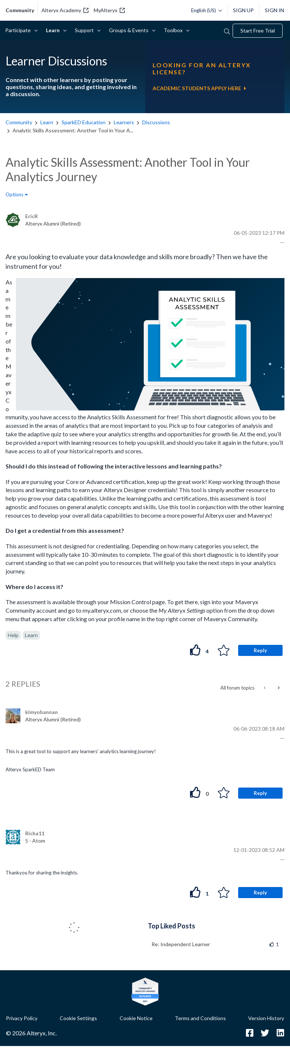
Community (19, 122)
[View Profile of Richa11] (34, 833)
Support (85, 30)
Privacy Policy (21, 1018)
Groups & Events (130, 30)
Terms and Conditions (200, 1018)
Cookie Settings (78, 1018)
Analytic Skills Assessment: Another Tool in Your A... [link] (73, 130)
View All (216, 925)
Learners (124, 122)
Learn (54, 30)
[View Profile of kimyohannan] (41, 712)
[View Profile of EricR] (31, 216)
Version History (266, 1018)
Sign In (274, 10)
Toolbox (174, 30)
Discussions (156, 122)
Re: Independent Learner (180, 944)
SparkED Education (83, 122)
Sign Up (243, 10)
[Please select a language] (205, 10)
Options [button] (14, 194)
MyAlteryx (109, 10)
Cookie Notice (136, 1018)
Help (13, 635)
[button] (281, 242)
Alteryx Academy (65, 10)
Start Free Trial (257, 30)
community (20, 10)
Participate (19, 30)
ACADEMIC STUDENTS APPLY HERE (199, 88)
